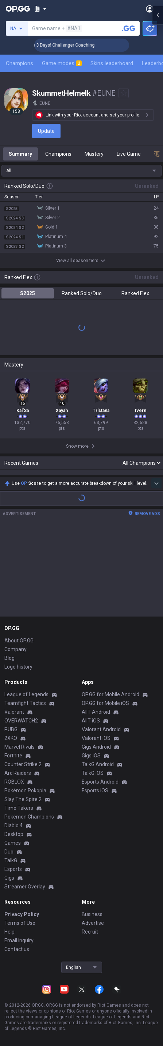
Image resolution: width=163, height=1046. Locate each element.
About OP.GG (19, 640)
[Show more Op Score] (156, 483)
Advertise (93, 923)
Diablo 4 (13, 825)
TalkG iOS (93, 773)
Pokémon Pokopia (25, 790)
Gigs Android (96, 747)
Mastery (94, 154)
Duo (8, 852)
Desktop (13, 834)
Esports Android (100, 782)
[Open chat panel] (157, 131)
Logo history (18, 667)
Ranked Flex (135, 293)
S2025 (27, 293)
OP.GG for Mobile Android (110, 694)
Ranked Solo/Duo (82, 293)
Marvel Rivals (19, 747)
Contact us (16, 949)
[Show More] (40, 8)
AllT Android (96, 712)
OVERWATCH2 (21, 721)
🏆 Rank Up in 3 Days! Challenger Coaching (64, 45)
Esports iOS (95, 790)
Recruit (90, 932)
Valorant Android (101, 729)
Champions (19, 63)
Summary (20, 154)
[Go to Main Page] (18, 9)
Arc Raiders (17, 773)
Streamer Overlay (24, 887)
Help (9, 932)
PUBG (11, 729)
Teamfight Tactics (25, 703)
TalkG (10, 860)
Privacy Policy (21, 914)
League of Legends (26, 694)
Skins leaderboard (111, 63)
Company (15, 649)
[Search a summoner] (129, 28)
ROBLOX (14, 782)
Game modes (62, 63)
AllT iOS (91, 721)
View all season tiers (81, 260)
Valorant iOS (96, 738)
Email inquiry (19, 940)
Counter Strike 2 (23, 764)
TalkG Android (98, 764)
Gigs (9, 878)
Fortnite (13, 755)
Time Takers (18, 808)
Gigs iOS (91, 755)
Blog (9, 658)
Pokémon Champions (29, 817)
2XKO (10, 738)
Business (92, 914)
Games (12, 843)
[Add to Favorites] (124, 93)
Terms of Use (19, 923)
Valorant (14, 712)
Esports (13, 869)
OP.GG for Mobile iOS (105, 703)
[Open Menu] (149, 8)
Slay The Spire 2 (23, 799)
